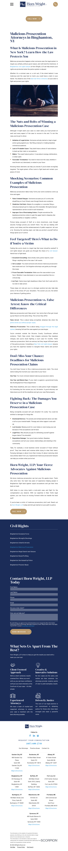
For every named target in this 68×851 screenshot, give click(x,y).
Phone (12, 597)
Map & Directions (16, 771)
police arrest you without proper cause (23, 322)
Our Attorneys (23, 748)
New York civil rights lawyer (43, 344)
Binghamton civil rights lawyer (20, 66)
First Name (13, 587)
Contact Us (45, 748)
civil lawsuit (53, 251)
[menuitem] (34, 534)
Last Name (13, 592)
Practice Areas (35, 748)
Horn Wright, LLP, (17, 505)
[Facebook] (30, 736)
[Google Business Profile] (38, 736)
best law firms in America (39, 79)
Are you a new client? (17, 608)
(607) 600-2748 (34, 743)
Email (12, 603)
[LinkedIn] (34, 736)
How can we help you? (17, 613)
